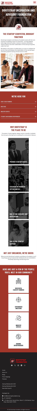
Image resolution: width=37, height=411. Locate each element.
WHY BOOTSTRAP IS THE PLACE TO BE (18, 128)
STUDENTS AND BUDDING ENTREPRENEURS (10, 116)
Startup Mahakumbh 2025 (9, 384)
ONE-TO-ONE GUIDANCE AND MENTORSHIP (18, 215)
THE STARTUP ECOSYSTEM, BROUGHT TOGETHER (18, 35)
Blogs (3, 374)
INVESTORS (3, 107)
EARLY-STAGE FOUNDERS (6, 102)
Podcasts (4, 379)
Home (3, 370)
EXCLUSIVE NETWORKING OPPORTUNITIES (17, 187)
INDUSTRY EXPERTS (5, 111)
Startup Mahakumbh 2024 (9, 386)
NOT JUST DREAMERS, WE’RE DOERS (18, 253)
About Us (4, 372)
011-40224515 (7, 398)
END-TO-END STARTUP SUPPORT (17, 242)
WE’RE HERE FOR (18, 96)
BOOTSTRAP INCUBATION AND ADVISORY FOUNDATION (18, 12)
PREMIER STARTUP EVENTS (18, 162)
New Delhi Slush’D (7, 388)
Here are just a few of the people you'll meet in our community (18, 271)
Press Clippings (6, 377)
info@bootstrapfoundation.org (12, 396)
